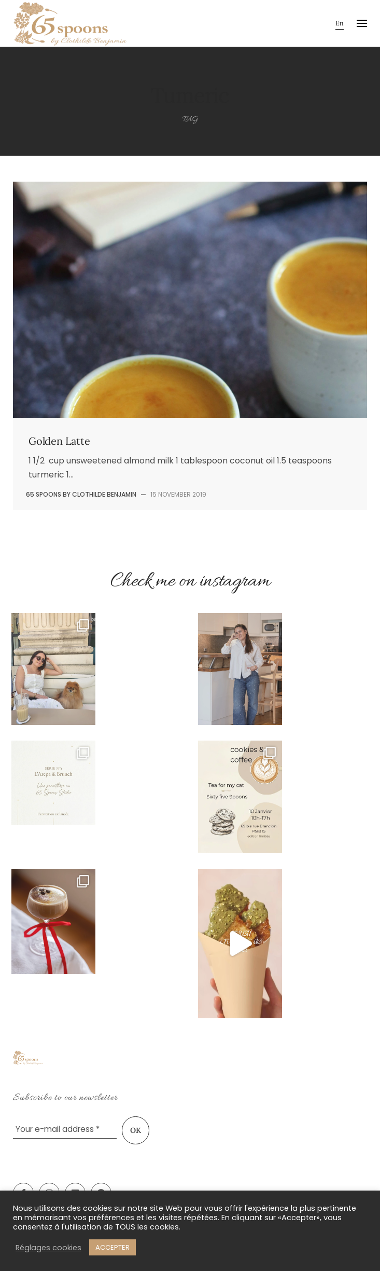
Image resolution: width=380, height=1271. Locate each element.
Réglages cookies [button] (48, 1247)
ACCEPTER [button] (112, 1247)
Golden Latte (59, 440)
